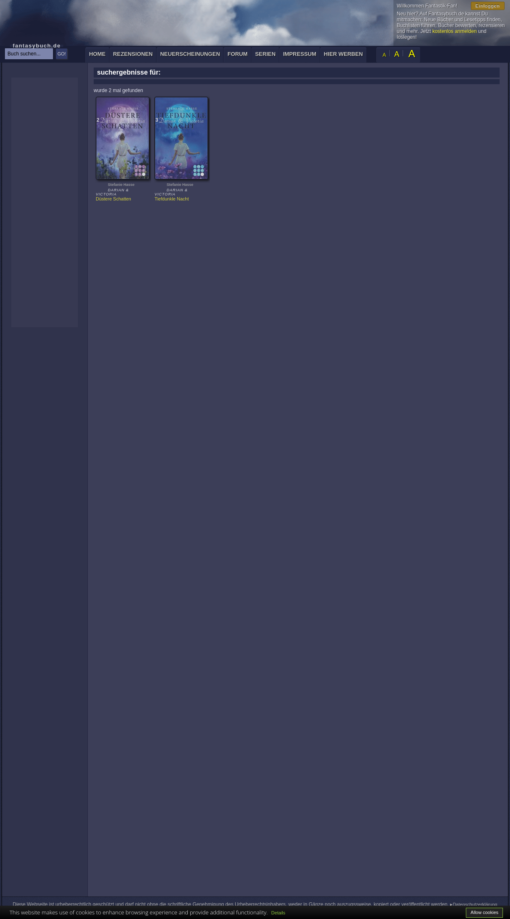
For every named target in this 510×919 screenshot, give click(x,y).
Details (278, 912)
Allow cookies (484, 912)
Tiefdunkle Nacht (171, 198)
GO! (61, 53)
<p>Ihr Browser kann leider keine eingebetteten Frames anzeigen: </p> (44, 202)
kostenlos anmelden (454, 31)
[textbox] (29, 53)
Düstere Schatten (113, 198)
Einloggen (487, 5)
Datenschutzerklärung (475, 904)
